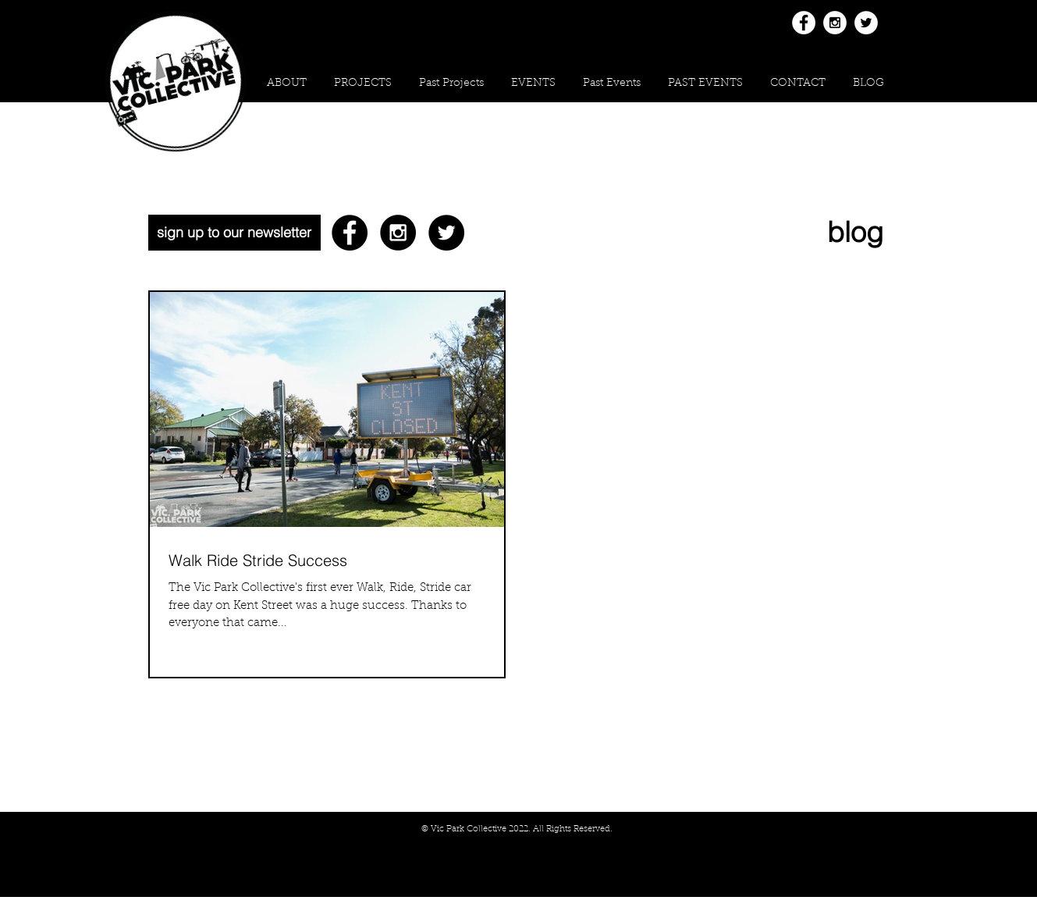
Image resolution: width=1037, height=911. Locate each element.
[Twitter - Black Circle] (446, 233)
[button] (363, 84)
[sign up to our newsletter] (234, 233)
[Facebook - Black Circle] (350, 233)
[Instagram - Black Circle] (398, 233)
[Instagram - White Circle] (835, 22)
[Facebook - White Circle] (803, 22)
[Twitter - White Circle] (866, 22)
